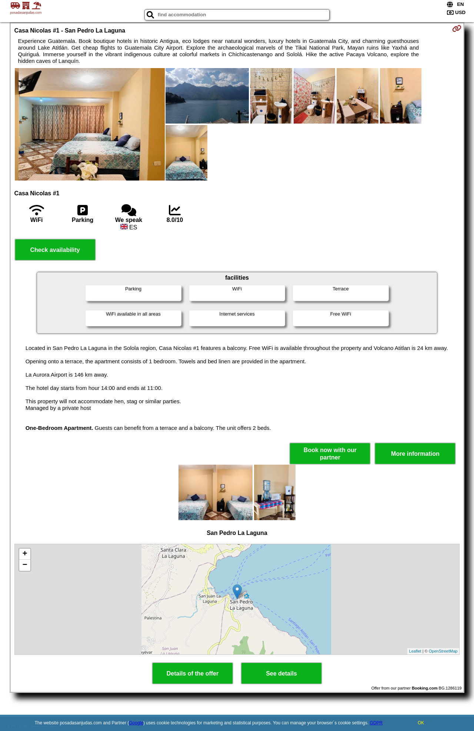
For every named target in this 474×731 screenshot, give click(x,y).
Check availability (55, 250)
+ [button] (24, 554)
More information (415, 454)
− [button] (24, 565)
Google (136, 722)
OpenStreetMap (443, 651)
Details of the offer (192, 673)
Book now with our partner (330, 453)
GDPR (376, 722)
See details (281, 673)
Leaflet (415, 651)
